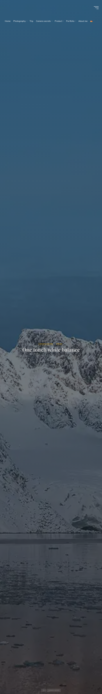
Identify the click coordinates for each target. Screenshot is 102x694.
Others (59, 343)
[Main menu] (95, 8)
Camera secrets (45, 343)
